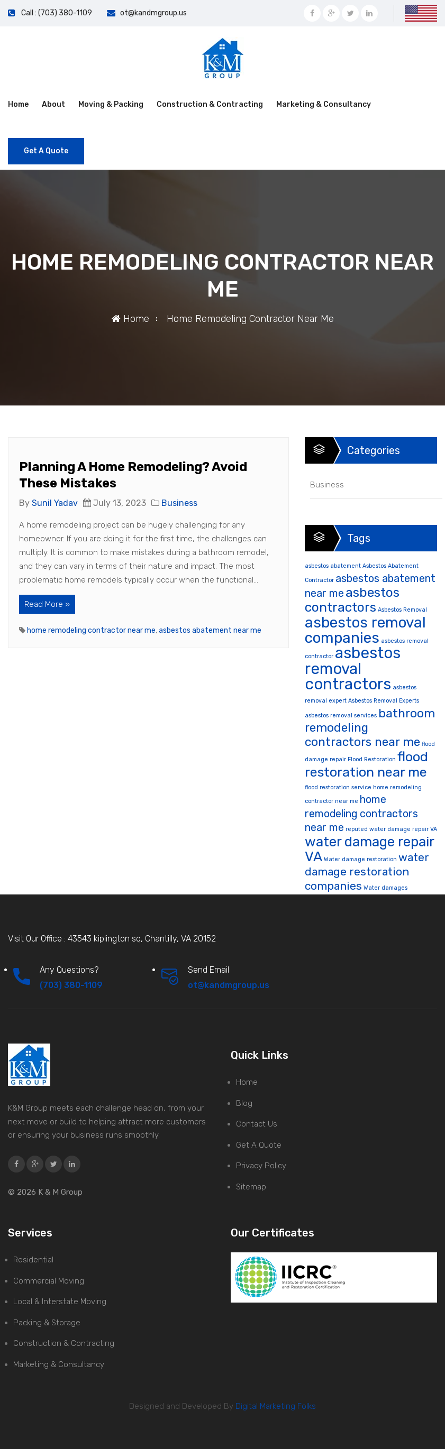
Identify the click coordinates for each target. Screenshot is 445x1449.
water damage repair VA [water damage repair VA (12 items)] (369, 849)
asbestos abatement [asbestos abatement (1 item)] (333, 565)
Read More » (47, 604)
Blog (244, 1103)
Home (18, 104)
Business (179, 503)
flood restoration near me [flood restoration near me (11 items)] (366, 764)
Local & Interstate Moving (59, 1301)
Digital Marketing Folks (274, 1406)
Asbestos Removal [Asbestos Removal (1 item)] (402, 609)
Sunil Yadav (55, 503)
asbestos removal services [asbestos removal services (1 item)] (341, 715)
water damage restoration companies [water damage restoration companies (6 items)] (367, 872)
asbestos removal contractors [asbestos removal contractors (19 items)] (353, 668)
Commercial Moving (48, 1281)
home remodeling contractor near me (91, 630)
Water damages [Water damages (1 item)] (385, 887)
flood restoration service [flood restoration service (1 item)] (338, 787)
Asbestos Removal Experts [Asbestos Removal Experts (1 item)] (383, 700)
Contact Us (256, 1124)
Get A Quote (46, 150)
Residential (33, 1260)
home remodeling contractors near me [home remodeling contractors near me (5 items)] (361, 813)
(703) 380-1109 (71, 985)
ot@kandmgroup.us (153, 12)
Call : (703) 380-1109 (56, 12)
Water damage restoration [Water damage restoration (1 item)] (360, 859)
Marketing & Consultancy (323, 104)
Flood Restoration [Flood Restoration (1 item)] (372, 759)
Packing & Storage (46, 1322)
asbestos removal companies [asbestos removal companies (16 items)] (365, 630)
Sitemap (251, 1187)
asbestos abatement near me (210, 630)
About (53, 104)
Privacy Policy (261, 1165)
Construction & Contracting (210, 104)
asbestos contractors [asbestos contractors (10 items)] (352, 600)
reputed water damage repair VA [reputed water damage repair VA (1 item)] (391, 829)
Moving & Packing (110, 104)
